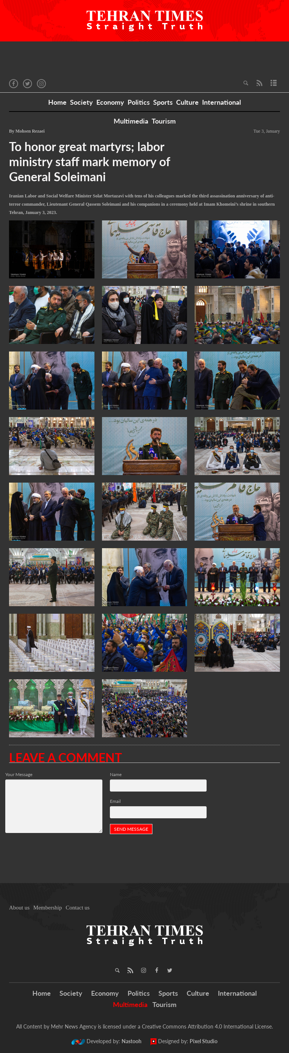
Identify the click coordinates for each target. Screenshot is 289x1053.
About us (19, 908)
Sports (163, 102)
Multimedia (131, 121)
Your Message (18, 774)
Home (57, 102)
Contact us (77, 908)
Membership (47, 908)
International (221, 102)
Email (115, 801)
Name (116, 774)
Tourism (164, 121)
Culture (187, 102)
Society (81, 102)
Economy (110, 102)
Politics (139, 102)
